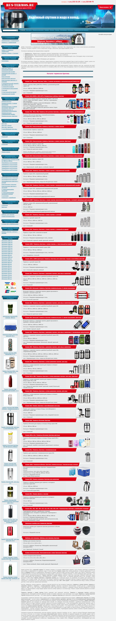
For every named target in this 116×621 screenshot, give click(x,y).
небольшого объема (82, 597)
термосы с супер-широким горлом (44, 586)
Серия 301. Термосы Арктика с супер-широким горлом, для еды (46, 361)
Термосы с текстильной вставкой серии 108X (36, 247)
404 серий (66, 580)
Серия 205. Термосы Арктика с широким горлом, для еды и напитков (48, 347)
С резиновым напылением (10, 88)
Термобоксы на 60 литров (9, 170)
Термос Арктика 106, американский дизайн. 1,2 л (10, 390)
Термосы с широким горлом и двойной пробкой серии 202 (40, 306)
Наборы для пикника (8, 214)
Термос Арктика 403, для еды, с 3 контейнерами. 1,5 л (10, 427)
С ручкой (4, 90)
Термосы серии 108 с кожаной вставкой (35, 232)
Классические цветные (8, 78)
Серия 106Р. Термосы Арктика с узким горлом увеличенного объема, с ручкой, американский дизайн (58, 200)
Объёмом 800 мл (7, 277)
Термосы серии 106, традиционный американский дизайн (40, 188)
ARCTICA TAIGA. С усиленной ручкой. (7, 69)
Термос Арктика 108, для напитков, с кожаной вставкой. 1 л (10, 521)
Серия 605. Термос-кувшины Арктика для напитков (42, 479)
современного (44, 599)
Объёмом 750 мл (7, 275)
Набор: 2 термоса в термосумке (7, 50)
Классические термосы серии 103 (33, 159)
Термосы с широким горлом (79, 592)
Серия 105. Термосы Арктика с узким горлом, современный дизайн (47, 170)
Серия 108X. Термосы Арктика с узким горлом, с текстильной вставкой (48, 244)
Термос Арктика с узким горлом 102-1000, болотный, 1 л (10, 559)
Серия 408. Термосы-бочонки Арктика (37, 420)
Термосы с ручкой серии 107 (31, 218)
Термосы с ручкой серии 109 (31, 262)
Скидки (46, 30)
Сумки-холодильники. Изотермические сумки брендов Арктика (46, 552)
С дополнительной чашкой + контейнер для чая (10, 84)
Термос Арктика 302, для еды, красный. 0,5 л (10, 540)
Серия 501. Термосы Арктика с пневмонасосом (40, 450)
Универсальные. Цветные (9, 116)
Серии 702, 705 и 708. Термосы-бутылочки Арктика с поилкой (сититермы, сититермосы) (54, 111)
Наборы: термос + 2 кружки (10, 53)
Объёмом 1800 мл (7, 248)
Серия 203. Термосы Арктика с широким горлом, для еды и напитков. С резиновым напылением (57, 332)
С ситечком (5, 196)
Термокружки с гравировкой (10, 40)
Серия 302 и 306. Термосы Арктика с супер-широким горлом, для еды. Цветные (51, 376)
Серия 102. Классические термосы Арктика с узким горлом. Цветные (48, 141)
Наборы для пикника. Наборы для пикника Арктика (42, 538)
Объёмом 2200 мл (7, 251)
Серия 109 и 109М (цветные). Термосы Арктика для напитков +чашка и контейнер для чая (54, 258)
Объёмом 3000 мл (7, 257)
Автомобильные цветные (9, 179)
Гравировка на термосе (81, 30)
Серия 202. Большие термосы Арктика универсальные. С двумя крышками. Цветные (53, 317)
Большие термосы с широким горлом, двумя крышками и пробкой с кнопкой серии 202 (40, 321)
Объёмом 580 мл (7, 269)
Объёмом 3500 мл (7, 260)
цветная (69, 599)
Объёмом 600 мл (7, 271)
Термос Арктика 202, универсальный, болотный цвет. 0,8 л (10, 501)
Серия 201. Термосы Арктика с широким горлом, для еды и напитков (48, 273)
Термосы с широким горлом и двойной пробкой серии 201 (40, 276)
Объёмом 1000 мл (7, 240)
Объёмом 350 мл (7, 259)
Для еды (4, 123)
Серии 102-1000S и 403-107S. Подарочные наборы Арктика (44, 96)
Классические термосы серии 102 (33, 144)
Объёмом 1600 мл (7, 246)
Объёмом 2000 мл (7, 249)
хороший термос (38, 569)
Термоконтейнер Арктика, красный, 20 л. (10, 335)
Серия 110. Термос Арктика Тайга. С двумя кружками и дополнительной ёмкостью (52, 81)
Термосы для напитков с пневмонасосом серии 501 (38, 453)
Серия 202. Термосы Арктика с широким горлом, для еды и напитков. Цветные (51, 303)
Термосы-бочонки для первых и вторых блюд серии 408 (40, 423)
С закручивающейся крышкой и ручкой (8, 193)
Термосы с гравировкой (9, 42)
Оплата (52, 30)
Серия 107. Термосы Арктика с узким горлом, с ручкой (43, 214)
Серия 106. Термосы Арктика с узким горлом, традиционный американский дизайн (52, 185)
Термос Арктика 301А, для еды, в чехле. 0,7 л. (10, 371)
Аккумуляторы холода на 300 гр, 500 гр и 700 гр (10, 160)
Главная (22, 30)
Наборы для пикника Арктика (32, 541)
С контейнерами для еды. (9, 129)
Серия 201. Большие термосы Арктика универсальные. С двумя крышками (50, 288)
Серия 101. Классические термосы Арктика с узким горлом (44, 126)
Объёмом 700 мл (7, 273)
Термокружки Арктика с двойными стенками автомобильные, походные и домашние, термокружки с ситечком (40, 513)
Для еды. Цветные (7, 127)
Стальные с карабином (9, 197)
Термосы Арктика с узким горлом (32, 592)
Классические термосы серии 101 (33, 129)
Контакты (70, 30)
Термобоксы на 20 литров (9, 164)
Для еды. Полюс (7, 125)
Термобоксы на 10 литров (9, 162)
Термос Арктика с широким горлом (45, 577)
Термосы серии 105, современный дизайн (35, 173)
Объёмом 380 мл (7, 262)
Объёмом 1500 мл (7, 244)
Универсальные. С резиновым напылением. (9, 110)
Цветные (4, 207)
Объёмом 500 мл (7, 268)
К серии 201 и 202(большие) (10, 224)
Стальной (5, 136)
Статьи (57, 30)
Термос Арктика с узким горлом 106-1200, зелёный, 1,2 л (10, 578)
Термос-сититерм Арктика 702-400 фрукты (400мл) (10, 446)
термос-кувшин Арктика (35, 606)
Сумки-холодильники (8, 216)
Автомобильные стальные (10, 177)
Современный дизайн (8, 94)
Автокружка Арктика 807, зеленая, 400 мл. (10, 317)
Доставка (29, 30)
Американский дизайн (8, 71)
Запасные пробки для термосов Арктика (38, 523)
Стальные (5, 205)
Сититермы (5, 61)
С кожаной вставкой (8, 86)
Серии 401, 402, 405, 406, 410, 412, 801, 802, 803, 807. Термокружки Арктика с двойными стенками (57, 508)
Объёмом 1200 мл (7, 242)
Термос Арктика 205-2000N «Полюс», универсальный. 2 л (10, 409)
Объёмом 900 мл (7, 279)
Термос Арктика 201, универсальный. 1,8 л (10, 464)
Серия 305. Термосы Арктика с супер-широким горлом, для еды (46, 391)
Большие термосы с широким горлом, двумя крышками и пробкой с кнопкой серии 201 (40, 292)
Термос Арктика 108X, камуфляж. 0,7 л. (10, 353)
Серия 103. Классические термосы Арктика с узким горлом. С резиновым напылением (53, 156)
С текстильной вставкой (9, 92)
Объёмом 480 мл (7, 266)
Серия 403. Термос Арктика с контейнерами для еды (42, 405)
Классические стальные (9, 184)
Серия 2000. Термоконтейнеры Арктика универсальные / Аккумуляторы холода (51, 464)
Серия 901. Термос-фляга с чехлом (36, 494)
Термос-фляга (6, 152)
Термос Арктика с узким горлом (52, 575)
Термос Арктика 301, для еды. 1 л (10, 482)
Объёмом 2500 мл (7, 253)
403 (60, 580)
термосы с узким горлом (80, 584)
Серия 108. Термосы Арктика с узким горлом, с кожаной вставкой (46, 229)
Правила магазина (38, 30)
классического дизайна (59, 599)
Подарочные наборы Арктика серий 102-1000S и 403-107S (40, 98)
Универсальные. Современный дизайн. (8, 113)
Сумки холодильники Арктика (32, 555)
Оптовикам (63, 30)
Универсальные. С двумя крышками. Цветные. (9, 107)
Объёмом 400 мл (7, 264)
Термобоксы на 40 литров (9, 168)
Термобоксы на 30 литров (9, 166)
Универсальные (6, 101)
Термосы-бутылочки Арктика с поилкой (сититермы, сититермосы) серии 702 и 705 (39, 115)
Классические (6, 76)
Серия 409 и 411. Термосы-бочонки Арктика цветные (42, 435)
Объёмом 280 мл (7, 255)
